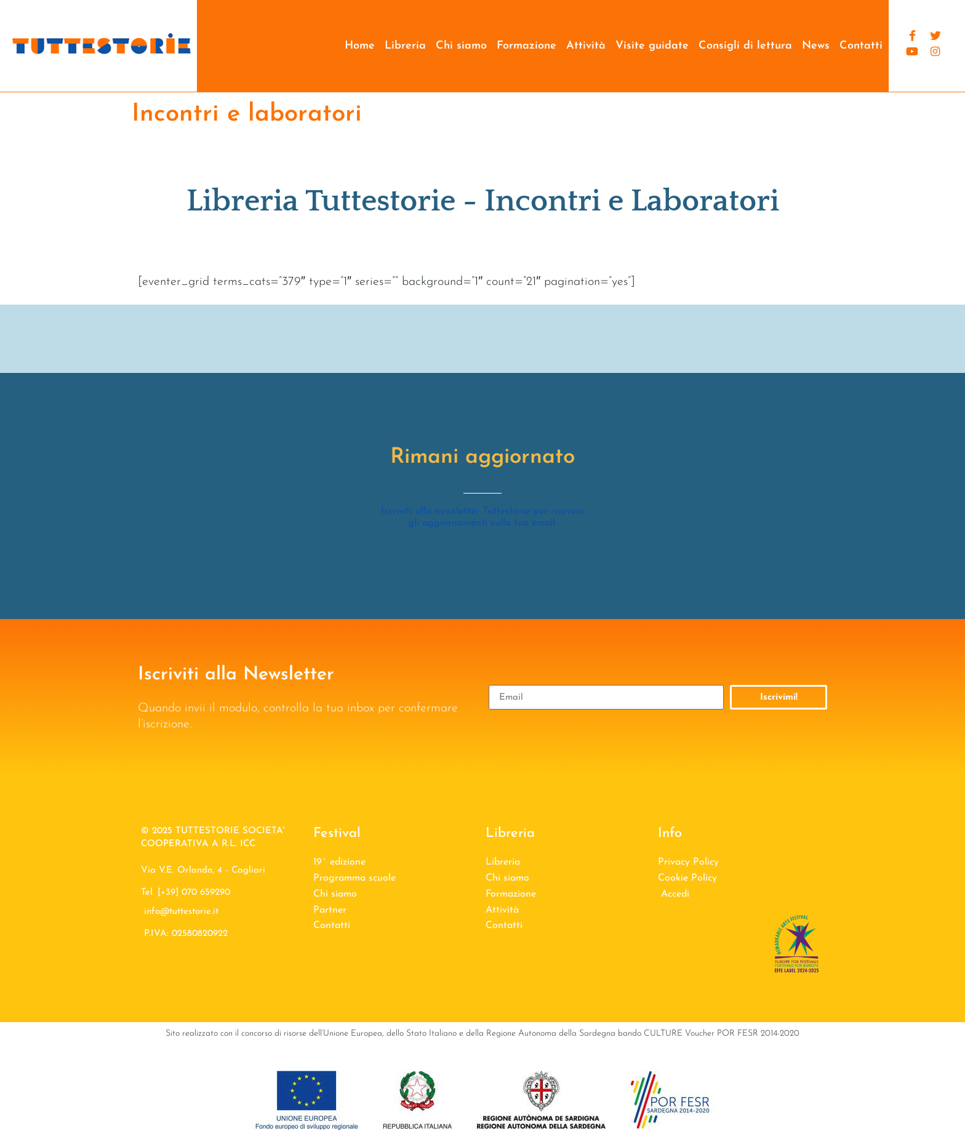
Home (360, 46)
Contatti (861, 46)
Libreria (405, 46)
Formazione (526, 46)
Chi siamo (461, 46)
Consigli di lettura (745, 46)
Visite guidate (652, 46)
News (816, 46)
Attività (586, 46)
